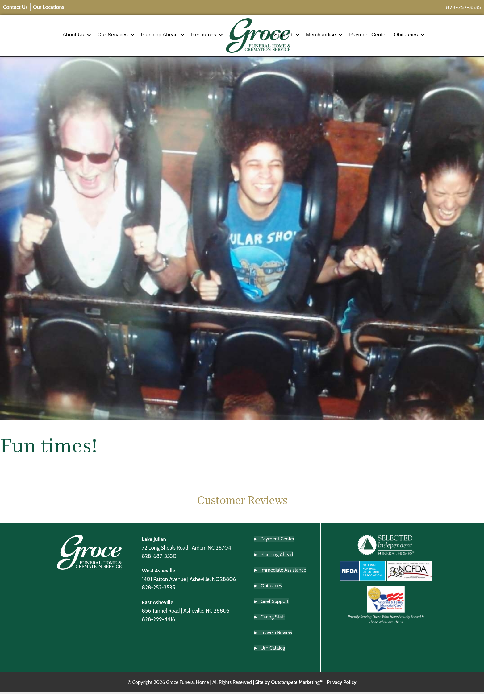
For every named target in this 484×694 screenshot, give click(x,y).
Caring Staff (273, 619)
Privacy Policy (341, 684)
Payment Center (386, 36)
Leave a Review (276, 634)
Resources (189, 36)
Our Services (97, 36)
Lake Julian (154, 541)
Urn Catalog (273, 650)
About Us (58, 36)
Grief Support (298, 36)
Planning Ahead (144, 36)
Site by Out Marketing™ (289, 684)
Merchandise (342, 36)
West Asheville (158, 572)
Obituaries (427, 36)
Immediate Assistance (283, 572)
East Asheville (157, 604)
